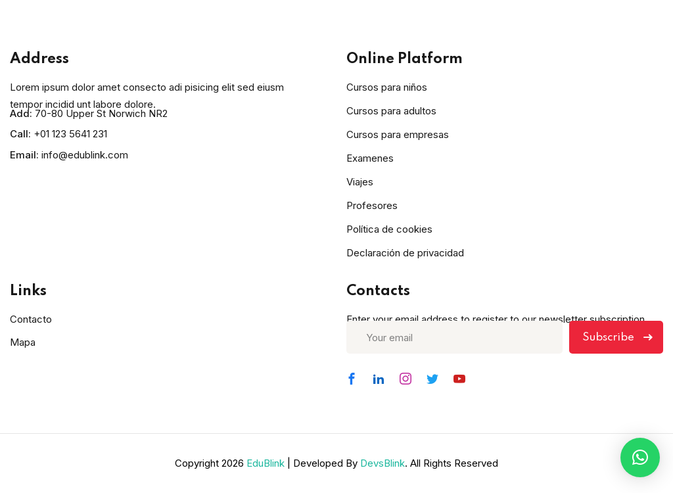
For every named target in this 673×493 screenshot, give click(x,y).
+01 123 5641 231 (70, 134)
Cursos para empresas (397, 134)
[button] (640, 457)
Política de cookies (389, 229)
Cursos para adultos (391, 111)
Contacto (31, 319)
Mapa (22, 342)
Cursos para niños (386, 87)
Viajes (359, 182)
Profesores (372, 205)
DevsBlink (382, 463)
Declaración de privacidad (405, 252)
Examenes (370, 158)
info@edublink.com (84, 155)
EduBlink (265, 463)
